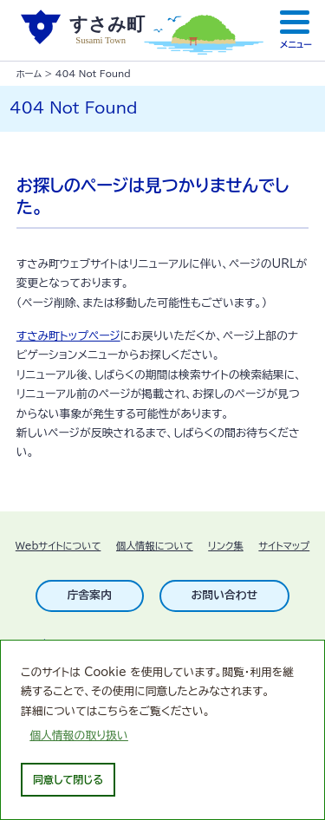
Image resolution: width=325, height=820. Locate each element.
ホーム (29, 73)
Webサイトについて (58, 545)
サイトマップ (283, 545)
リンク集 (226, 545)
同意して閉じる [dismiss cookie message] (68, 779)
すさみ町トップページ (68, 336)
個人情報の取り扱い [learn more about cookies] (78, 735)
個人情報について (154, 545)
